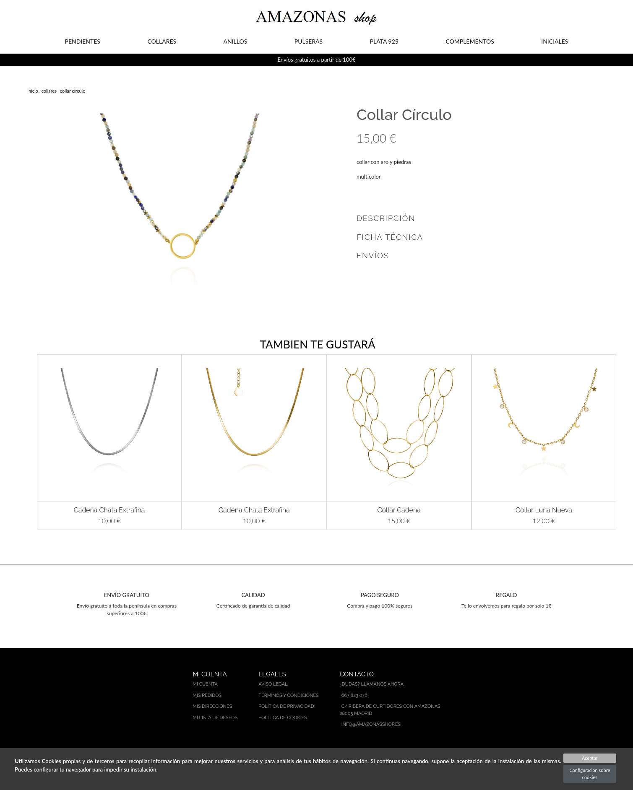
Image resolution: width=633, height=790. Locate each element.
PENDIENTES (82, 41)
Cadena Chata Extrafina (109, 510)
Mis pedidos (207, 695)
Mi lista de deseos (215, 717)
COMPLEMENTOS (469, 41)
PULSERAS (308, 41)
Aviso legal (272, 684)
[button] (25, 442)
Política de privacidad (286, 706)
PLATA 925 (384, 41)
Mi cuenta (205, 684)
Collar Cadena (398, 510)
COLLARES (161, 41)
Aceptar (590, 758)
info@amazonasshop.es (371, 724)
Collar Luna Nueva (544, 510)
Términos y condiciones (288, 695)
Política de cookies (282, 717)
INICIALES (554, 41)
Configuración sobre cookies (589, 773)
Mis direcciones (212, 706)
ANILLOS (235, 41)
